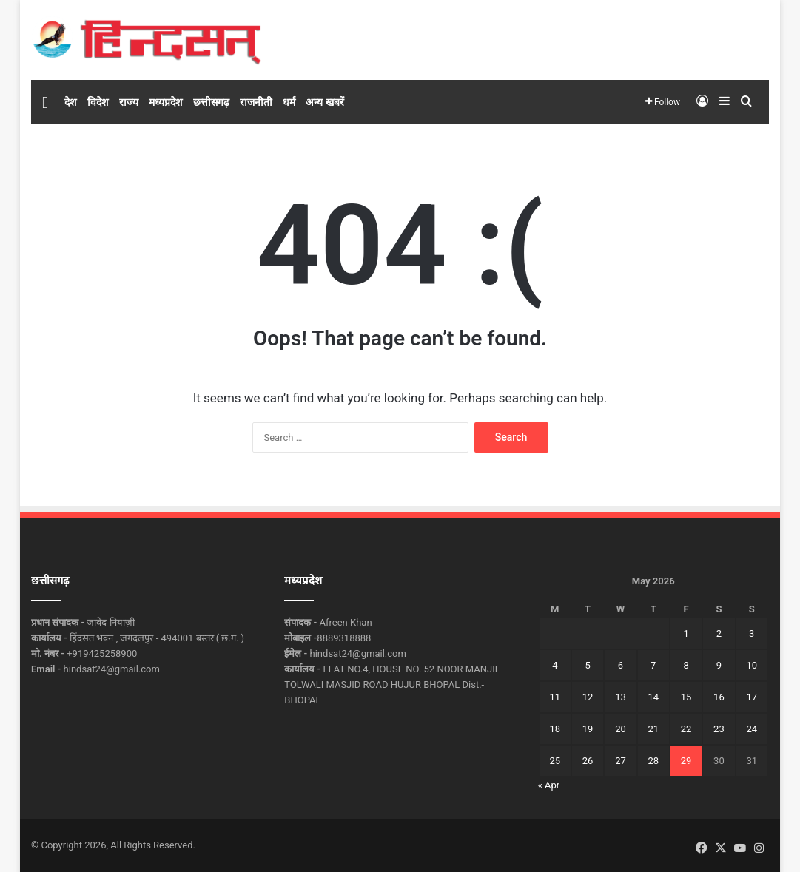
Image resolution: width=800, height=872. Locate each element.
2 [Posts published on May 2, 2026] (719, 633)
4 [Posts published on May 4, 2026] (554, 665)
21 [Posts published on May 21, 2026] (653, 728)
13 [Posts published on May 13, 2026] (620, 697)
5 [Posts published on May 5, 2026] (587, 665)
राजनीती (256, 102)
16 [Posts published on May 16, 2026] (719, 697)
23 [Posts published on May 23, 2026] (719, 728)
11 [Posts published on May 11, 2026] (554, 697)
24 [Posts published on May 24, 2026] (751, 728)
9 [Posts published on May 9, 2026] (719, 665)
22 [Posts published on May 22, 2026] (686, 728)
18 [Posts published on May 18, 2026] (554, 728)
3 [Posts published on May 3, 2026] (751, 633)
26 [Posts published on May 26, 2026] (588, 760)
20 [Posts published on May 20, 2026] (620, 728)
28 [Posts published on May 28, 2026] (653, 760)
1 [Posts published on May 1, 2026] (685, 633)
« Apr (549, 785)
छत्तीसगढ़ (211, 102)
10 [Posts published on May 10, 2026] (751, 665)
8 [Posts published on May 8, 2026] (685, 665)
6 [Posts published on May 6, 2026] (620, 665)
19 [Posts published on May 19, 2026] (588, 728)
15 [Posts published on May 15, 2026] (686, 697)
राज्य (128, 102)
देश (70, 102)
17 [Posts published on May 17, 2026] (751, 697)
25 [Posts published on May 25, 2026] (554, 760)
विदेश (98, 102)
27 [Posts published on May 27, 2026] (620, 760)
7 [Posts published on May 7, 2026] (653, 665)
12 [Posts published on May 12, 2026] (588, 697)
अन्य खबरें (324, 102)
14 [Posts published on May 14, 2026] (653, 697)
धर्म (289, 102)
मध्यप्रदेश (166, 102)
